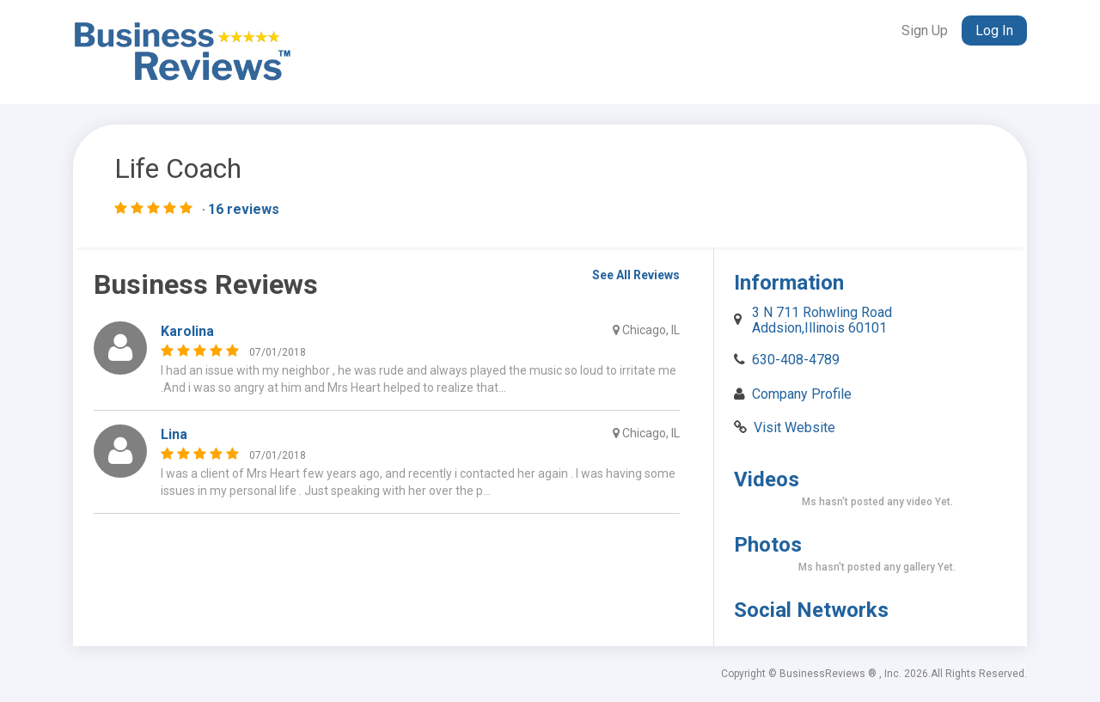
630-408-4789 (796, 359)
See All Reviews (636, 275)
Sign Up (924, 30)
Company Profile (802, 394)
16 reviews (243, 210)
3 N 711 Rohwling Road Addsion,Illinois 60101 (822, 320)
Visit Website (794, 427)
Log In (994, 30)
